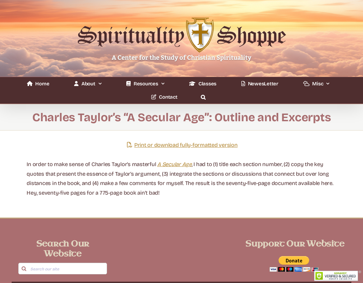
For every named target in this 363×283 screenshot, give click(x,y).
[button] (203, 97)
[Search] (24, 268)
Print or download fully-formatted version (181, 145)
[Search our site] (62, 268)
